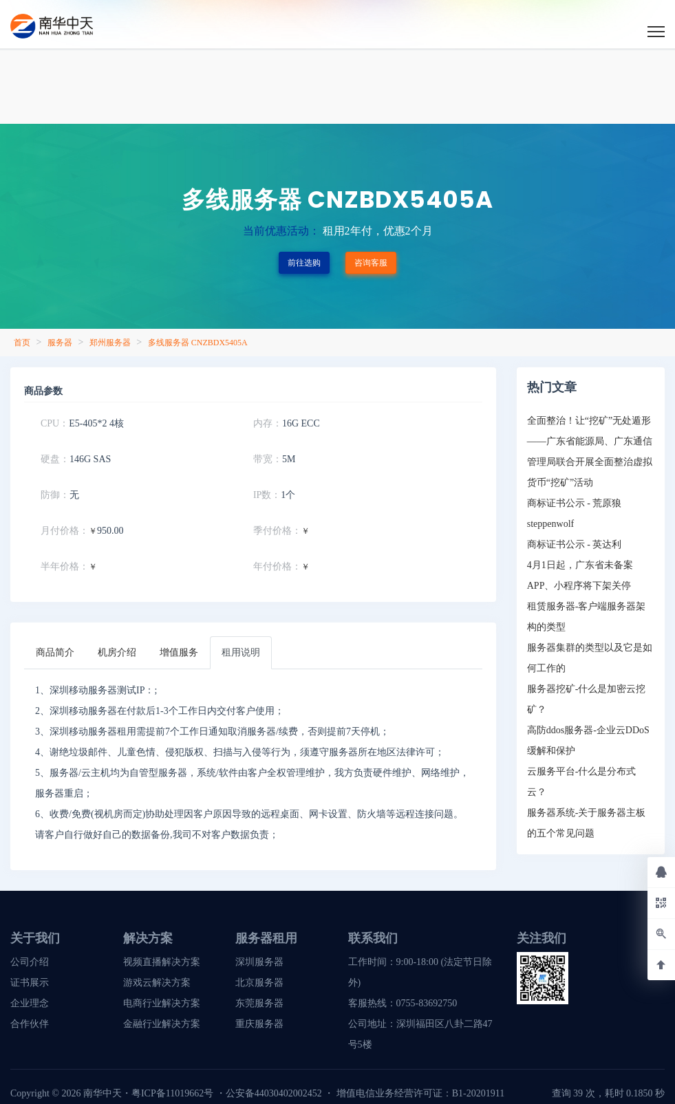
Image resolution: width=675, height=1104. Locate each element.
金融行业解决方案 (161, 1024)
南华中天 (101, 1093)
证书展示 (29, 982)
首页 (22, 342)
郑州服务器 (110, 342)
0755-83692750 (427, 1003)
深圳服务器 (259, 962)
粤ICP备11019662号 (172, 1093)
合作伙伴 (29, 1024)
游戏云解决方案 (157, 982)
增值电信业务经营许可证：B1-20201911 (420, 1093)
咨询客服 (370, 263)
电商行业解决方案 (161, 1003)
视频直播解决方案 (161, 962)
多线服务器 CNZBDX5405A (198, 342)
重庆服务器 (259, 1024)
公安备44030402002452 (274, 1093)
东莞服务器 (259, 1003)
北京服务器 (259, 982)
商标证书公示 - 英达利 (574, 544)
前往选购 (304, 263)
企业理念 (29, 1003)
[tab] (55, 652)
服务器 (59, 342)
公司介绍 (29, 962)
